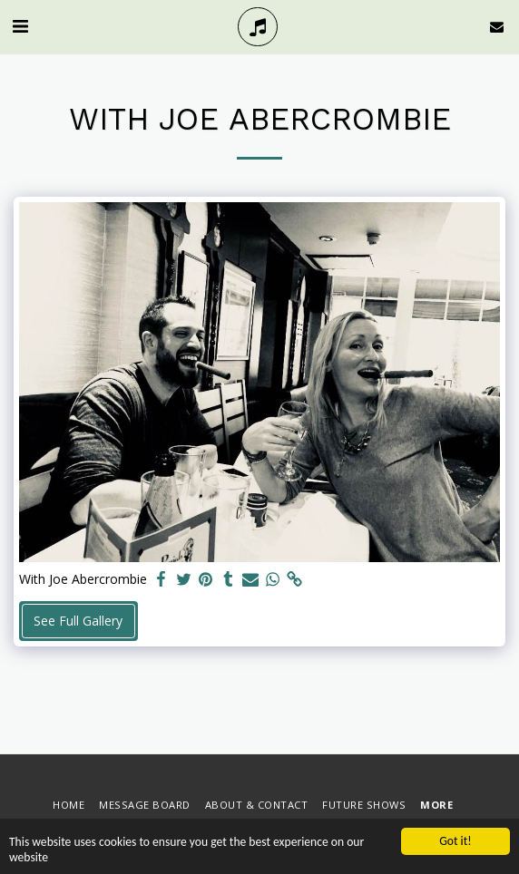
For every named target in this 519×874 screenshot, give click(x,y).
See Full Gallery (78, 620)
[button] (20, 25)
